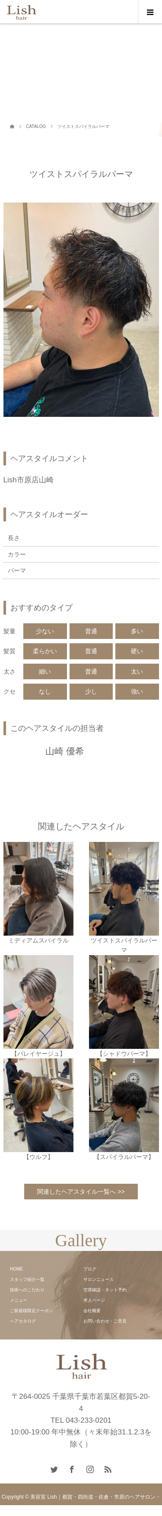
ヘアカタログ (23, 1321)
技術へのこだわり (27, 1289)
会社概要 (92, 1310)
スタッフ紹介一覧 (27, 1279)
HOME (16, 1269)
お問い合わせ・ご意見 (105, 1321)
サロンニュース (98, 1279)
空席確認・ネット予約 (105, 1289)
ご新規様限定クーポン (31, 1310)
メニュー (18, 1300)
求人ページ (94, 1300)
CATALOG (36, 126)
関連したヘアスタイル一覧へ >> (80, 1191)
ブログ (89, 1269)
